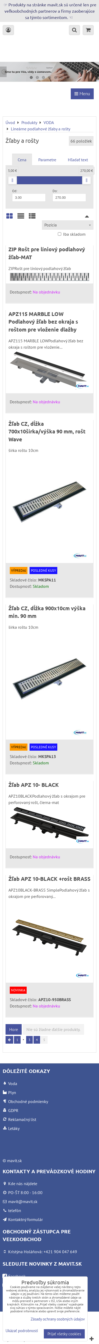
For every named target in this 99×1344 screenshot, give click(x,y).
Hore (13, 1029)
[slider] (12, 180)
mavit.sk (14, 1160)
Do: (69, 195)
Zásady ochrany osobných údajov (58, 1319)
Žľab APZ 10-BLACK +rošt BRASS (49, 878)
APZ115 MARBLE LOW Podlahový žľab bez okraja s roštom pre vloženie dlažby (43, 321)
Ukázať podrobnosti (22, 1331)
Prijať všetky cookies (64, 1333)
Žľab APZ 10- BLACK (33, 784)
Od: (29, 195)
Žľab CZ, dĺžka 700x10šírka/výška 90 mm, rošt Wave (47, 431)
